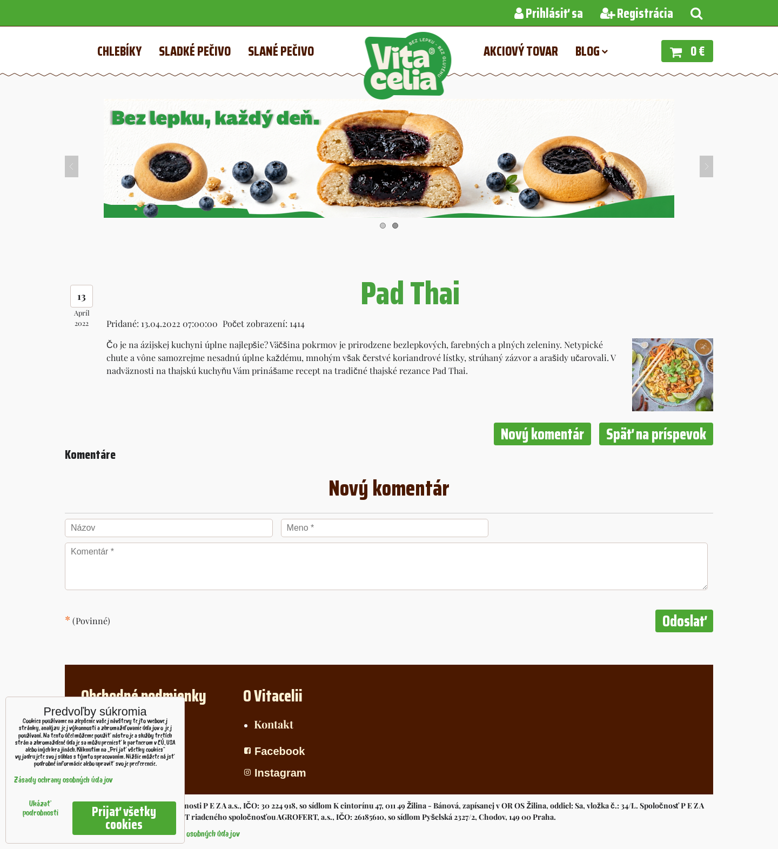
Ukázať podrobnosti (40, 809)
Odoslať (684, 621)
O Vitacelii (273, 695)
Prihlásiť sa (548, 13)
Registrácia (636, 13)
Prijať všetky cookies (124, 818)
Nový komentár (542, 434)
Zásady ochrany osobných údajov (188, 834)
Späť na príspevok (656, 434)
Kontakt (273, 724)
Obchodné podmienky (143, 695)
